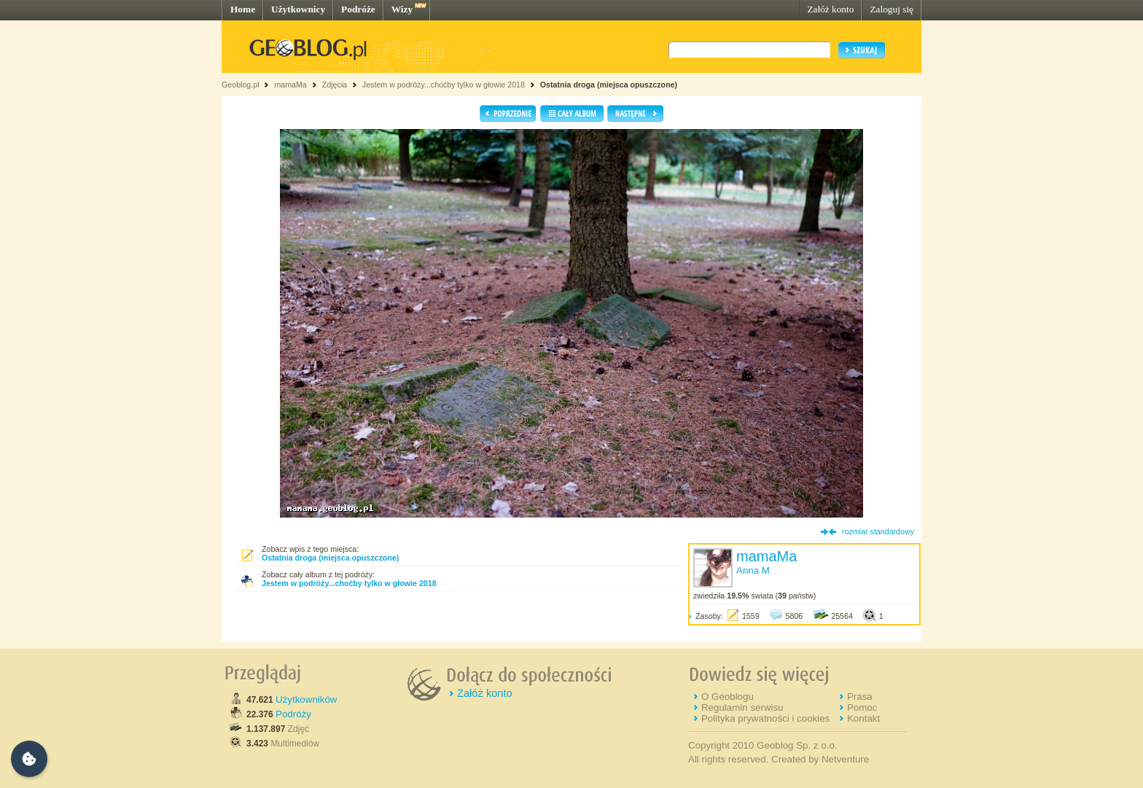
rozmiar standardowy (878, 531)
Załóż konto (830, 9)
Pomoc (862, 707)
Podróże (358, 9)
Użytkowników (306, 699)
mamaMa (290, 84)
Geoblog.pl (241, 84)
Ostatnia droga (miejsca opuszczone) (608, 84)
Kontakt (863, 718)
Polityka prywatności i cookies (765, 718)
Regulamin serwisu (742, 707)
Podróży (293, 714)
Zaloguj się (891, 9)
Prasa (860, 696)
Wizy (402, 9)
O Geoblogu (727, 696)
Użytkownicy (298, 9)
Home (242, 9)
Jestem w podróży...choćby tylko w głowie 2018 (443, 84)
